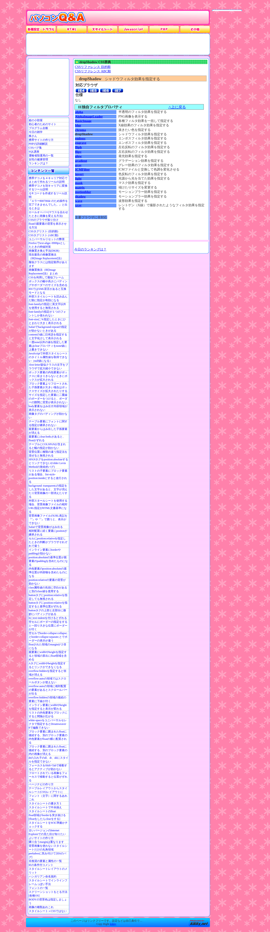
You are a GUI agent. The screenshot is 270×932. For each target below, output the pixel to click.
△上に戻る (177, 107)
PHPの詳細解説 (38, 143)
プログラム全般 (38, 128)
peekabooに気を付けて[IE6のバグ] (47, 855)
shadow (80, 196)
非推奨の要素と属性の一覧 (45, 861)
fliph (78, 147)
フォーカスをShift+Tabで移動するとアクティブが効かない (48, 767)
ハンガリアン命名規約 (42, 876)
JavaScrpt (133, 29)
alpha (79, 112)
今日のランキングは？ (90, 249)
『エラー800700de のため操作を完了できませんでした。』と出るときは (48, 204)
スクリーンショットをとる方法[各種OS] (48, 893)
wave (78, 201)
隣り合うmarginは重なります (46, 842)
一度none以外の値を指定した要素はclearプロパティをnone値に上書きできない (48, 346)
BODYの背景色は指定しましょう (48, 901)
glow (78, 156)
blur (78, 125)
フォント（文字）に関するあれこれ (48, 797)
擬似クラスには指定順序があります (48, 264)
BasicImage (83, 121)
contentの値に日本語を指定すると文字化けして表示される (48, 336)
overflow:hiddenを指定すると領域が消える (47, 672)
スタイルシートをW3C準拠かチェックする (48, 824)
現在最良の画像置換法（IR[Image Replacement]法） (46, 256)
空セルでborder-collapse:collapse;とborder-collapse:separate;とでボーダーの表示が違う (48, 637)
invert (79, 174)
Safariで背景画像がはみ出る (46, 527)
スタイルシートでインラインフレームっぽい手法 (48, 882)
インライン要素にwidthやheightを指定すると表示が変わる (48, 706)
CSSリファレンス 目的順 (93, 67)
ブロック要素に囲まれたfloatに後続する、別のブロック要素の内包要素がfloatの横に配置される (48, 737)
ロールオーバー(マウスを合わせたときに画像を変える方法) (48, 214)
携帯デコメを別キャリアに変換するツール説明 (48, 187)
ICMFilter (82, 169)
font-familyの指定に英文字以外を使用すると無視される (47, 306)
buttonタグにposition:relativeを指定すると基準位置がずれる (48, 604)
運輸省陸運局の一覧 (41, 155)
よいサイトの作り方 (41, 838)
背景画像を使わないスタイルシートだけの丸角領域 (48, 847)
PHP (164, 29)
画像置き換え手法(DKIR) (44, 250)
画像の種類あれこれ (41, 907)
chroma (80, 130)
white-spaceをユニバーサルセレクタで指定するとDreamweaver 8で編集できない (48, 724)
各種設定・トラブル (41, 29)
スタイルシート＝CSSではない (48, 911)
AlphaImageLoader (89, 116)
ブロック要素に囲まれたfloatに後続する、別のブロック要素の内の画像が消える (48, 750)
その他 (195, 29)
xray (78, 205)
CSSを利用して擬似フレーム (46, 277)
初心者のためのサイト (42, 124)
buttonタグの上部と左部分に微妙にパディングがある (47, 612)
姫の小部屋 (36, 120)
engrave (80, 143)
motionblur (83, 192)
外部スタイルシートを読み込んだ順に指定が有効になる (48, 298)
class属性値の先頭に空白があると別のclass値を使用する (48, 589)
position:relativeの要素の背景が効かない (47, 581)
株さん (33, 136)
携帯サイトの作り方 (41, 139)
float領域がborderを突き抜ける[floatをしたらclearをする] (47, 817)
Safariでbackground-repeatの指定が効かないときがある (48, 328)
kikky (113, 924)
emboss (80, 138)
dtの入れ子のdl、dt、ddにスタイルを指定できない (48, 759)
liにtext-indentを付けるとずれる (48, 618)
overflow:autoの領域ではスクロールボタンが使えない (47, 680)
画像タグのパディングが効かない (48, 415)
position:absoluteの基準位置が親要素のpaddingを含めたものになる (48, 561)
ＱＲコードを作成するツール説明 (48, 195)
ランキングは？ (38, 163)
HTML (72, 29)
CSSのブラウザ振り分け (43, 219)
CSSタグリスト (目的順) (43, 231)
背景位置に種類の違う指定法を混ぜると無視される (48, 453)
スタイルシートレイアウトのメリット (48, 870)
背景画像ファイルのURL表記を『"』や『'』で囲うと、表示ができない (48, 519)
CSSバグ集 (35, 147)
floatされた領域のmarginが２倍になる (47, 646)
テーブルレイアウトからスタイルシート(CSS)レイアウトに (48, 790)
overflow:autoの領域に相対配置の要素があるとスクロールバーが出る (48, 690)
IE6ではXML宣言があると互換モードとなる (47, 290)
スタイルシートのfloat (42, 811)
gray (78, 165)
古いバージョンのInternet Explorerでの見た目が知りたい (47, 832)
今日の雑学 (36, 132)
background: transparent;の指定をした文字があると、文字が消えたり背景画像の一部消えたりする (48, 491)
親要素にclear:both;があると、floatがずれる (47, 438)
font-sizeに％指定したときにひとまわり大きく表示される (47, 321)
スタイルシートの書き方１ (45, 803)
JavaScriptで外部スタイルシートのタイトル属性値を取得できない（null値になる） (48, 357)
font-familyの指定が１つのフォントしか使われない (47, 313)
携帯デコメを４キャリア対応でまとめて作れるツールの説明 (48, 179)
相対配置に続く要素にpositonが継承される (48, 532)
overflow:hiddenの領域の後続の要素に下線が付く (47, 699)
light (78, 178)
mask (79, 183)
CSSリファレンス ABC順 (93, 71)
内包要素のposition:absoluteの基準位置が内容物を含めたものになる (48, 572)
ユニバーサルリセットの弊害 (47, 239)
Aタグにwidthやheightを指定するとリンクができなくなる (47, 665)
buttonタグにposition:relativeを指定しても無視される (48, 597)
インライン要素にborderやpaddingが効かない (45, 551)
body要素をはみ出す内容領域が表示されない (48, 408)
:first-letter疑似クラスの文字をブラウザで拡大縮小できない (48, 366)
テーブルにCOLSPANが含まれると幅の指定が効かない (47, 446)
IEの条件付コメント (41, 865)
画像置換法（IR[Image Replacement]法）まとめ (43, 271)
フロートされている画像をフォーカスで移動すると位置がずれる (48, 776)
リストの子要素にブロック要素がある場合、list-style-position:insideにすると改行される (48, 476)
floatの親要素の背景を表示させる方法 (48, 225)
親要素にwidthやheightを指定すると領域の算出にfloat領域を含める (48, 655)
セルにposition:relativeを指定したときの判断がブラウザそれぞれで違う (48, 542)
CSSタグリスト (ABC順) (43, 235)
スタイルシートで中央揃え (45, 807)
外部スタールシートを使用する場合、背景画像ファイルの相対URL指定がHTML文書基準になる (48, 506)
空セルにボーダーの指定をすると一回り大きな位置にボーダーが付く (48, 625)
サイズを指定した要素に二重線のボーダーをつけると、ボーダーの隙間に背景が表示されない (48, 398)
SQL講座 (34, 151)
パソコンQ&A (57, 17)
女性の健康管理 (38, 159)
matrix (80, 187)
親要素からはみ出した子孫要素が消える (48, 430)
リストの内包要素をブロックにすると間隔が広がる (48, 714)
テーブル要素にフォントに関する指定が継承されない (48, 423)
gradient (81, 161)
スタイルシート (103, 29)
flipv (78, 152)
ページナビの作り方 (41, 784)
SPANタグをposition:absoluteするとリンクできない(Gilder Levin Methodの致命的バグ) (48, 463)
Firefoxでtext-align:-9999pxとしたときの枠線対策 (47, 244)
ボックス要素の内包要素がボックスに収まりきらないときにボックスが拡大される (48, 376)
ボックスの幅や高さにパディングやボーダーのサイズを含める (48, 283)
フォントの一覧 (38, 888)
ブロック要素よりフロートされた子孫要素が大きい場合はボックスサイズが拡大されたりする (48, 387)
